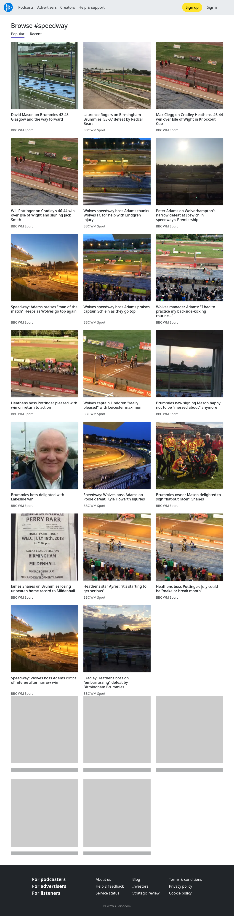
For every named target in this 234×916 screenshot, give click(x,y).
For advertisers (49, 886)
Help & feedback (110, 886)
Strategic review (146, 893)
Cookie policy (180, 893)
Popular (17, 33)
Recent (36, 33)
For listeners (46, 893)
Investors (140, 886)
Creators (67, 7)
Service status (107, 893)
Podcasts (26, 7)
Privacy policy (180, 886)
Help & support (92, 7)
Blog (136, 879)
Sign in (212, 7)
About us (103, 879)
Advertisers (47, 7)
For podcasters (49, 879)
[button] (226, 7)
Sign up (192, 7)
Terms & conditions (185, 879)
